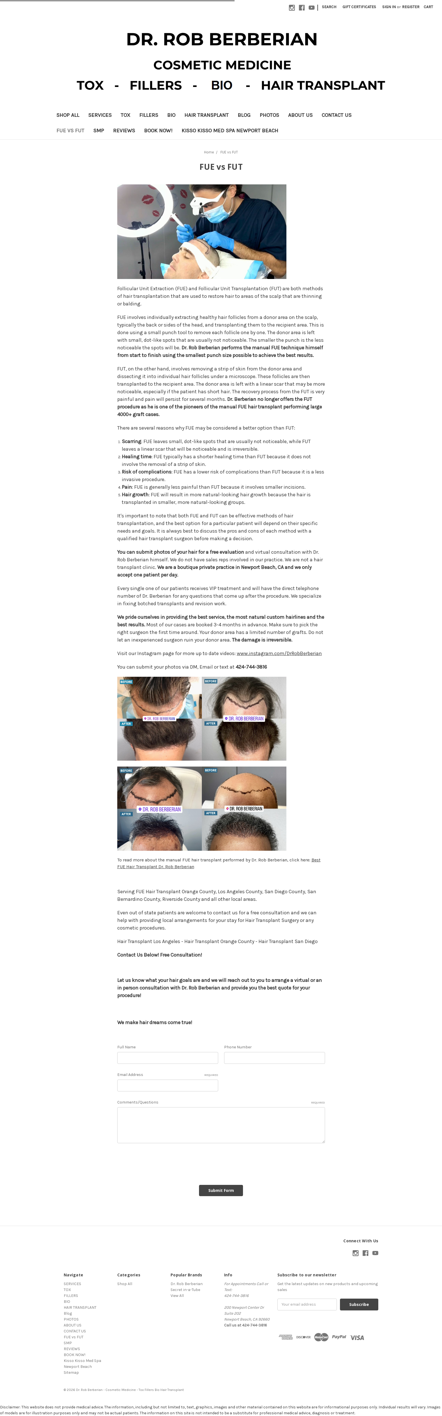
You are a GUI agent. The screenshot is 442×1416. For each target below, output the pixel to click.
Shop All (67, 115)
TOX (125, 115)
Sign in (389, 7)
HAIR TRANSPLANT (206, 115)
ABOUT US (300, 115)
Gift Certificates (359, 7)
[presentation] (160, 1162)
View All (177, 1295)
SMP (98, 131)
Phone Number (238, 1047)
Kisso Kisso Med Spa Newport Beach (230, 131)
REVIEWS (124, 131)
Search (329, 7)
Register (410, 7)
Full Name (126, 1047)
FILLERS (148, 115)
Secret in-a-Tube (185, 1289)
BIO (171, 115)
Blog (244, 115)
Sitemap (71, 1372)
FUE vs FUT (70, 131)
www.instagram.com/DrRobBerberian (279, 653)
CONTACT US (337, 115)
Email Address (167, 1074)
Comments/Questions (221, 1102)
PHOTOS (269, 115)
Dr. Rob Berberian (187, 1283)
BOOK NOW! (158, 131)
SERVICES (100, 115)
